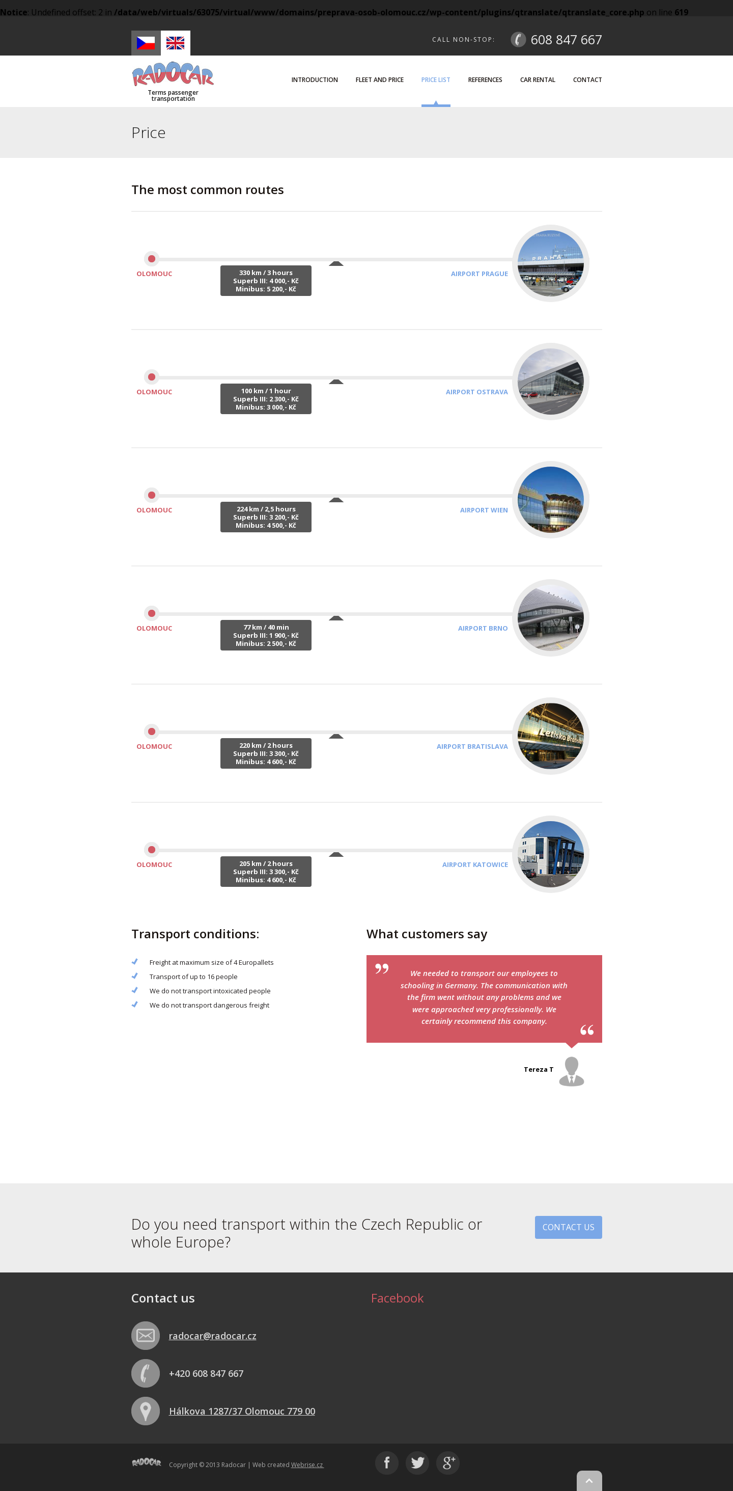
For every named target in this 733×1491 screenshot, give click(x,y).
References (485, 79)
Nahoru (589, 1481)
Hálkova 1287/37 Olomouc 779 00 (242, 1411)
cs (146, 43)
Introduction (315, 79)
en (175, 43)
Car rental (537, 79)
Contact (587, 79)
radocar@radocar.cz (213, 1336)
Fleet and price (380, 79)
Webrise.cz (307, 1464)
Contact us (569, 1227)
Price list (435, 79)
